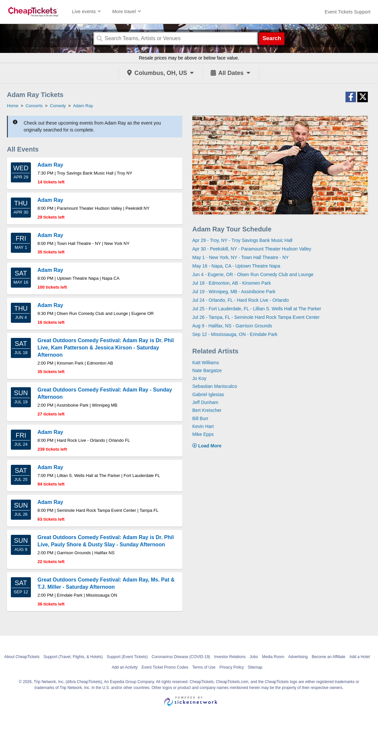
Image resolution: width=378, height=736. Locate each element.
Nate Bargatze (207, 370)
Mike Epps (203, 434)
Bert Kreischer (207, 410)
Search (271, 38)
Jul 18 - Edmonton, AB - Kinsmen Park (231, 283)
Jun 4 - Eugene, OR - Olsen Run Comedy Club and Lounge (253, 274)
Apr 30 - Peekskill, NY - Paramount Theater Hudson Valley (251, 248)
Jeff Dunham (205, 402)
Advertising (298, 656)
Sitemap (255, 667)
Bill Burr (200, 418)
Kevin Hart (203, 426)
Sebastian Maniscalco (214, 386)
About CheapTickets (22, 656)
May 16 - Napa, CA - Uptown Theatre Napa (236, 266)
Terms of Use (204, 667)
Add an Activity (125, 667)
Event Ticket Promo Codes (165, 667)
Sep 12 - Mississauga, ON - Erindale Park (234, 334)
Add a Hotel (359, 656)
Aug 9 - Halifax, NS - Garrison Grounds (232, 325)
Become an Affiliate (328, 656)
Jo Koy (199, 378)
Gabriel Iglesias (208, 394)
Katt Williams (205, 362)
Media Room (273, 656)
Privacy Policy (231, 667)
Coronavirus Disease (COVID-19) (181, 656)
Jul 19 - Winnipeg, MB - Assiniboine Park (233, 291)
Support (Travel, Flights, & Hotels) (73, 656)
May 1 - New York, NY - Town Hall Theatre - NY (240, 257)
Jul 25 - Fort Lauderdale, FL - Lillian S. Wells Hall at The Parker (256, 308)
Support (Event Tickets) (127, 656)
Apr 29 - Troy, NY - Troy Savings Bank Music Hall (242, 240)
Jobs (253, 656)
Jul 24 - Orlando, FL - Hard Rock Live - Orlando (240, 300)
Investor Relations (230, 656)
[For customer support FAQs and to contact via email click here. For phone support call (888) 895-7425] (347, 12)
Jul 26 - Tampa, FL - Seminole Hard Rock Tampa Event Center (255, 317)
